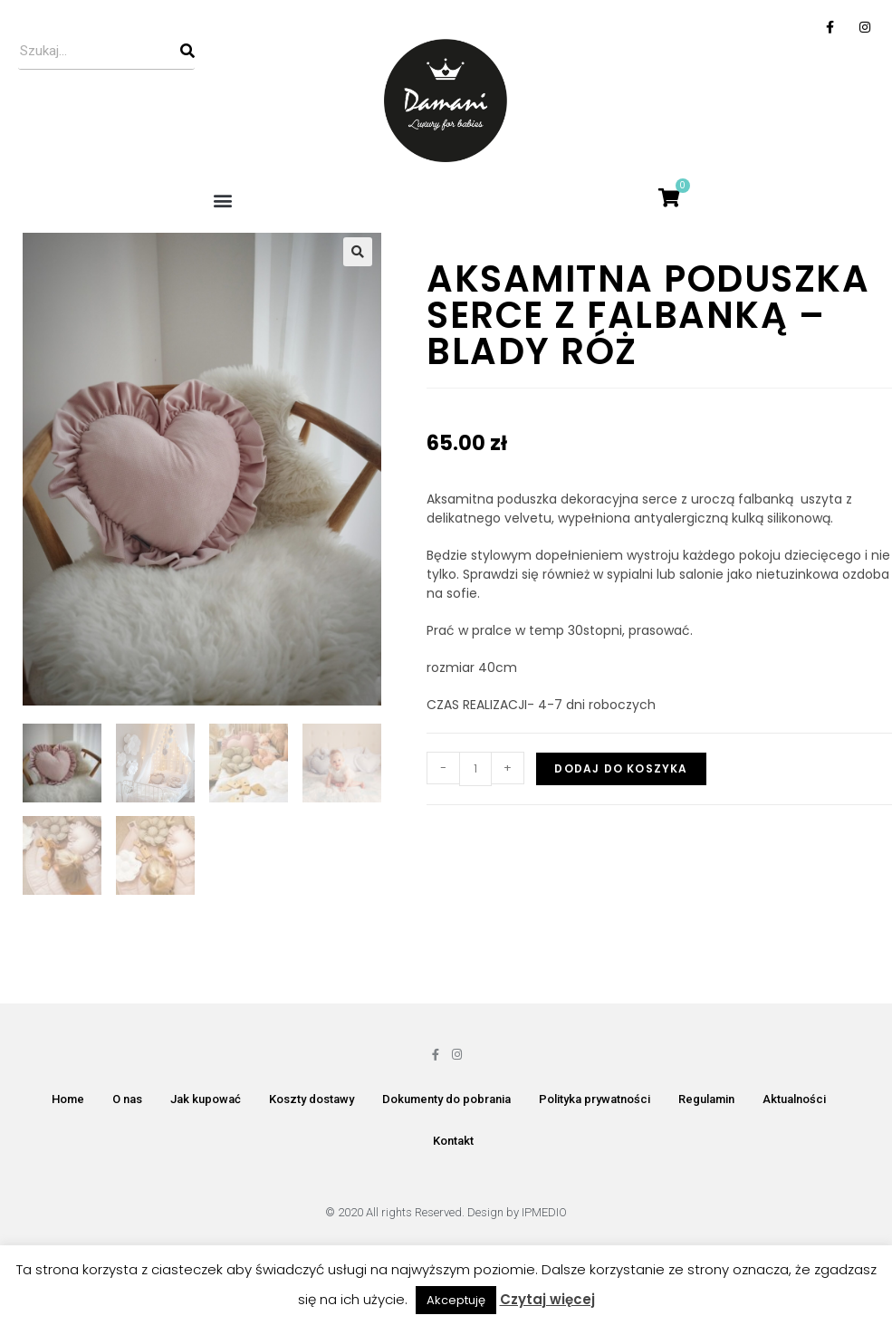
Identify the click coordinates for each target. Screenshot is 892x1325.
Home (68, 1101)
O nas (127, 1101)
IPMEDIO (544, 1214)
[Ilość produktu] (475, 769)
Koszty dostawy (311, 1101)
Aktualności (794, 1101)
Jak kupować (205, 1101)
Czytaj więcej (547, 1299)
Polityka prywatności (594, 1101)
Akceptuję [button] (456, 1300)
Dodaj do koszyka (620, 768)
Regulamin (706, 1101)
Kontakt (453, 1142)
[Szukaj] (187, 51)
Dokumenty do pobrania (446, 1101)
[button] (223, 200)
